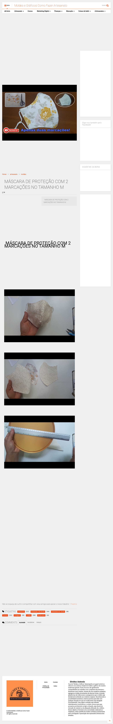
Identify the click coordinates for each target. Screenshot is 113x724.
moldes (23, 174)
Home (4, 174)
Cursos (30, 11)
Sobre (55, 686)
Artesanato (19, 11)
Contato (55, 682)
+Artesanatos (100, 11)
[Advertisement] (56, 32)
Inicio (7, 11)
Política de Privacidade (45, 686)
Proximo (73, 604)
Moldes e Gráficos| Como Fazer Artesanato (40, 5)
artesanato (13, 174)
